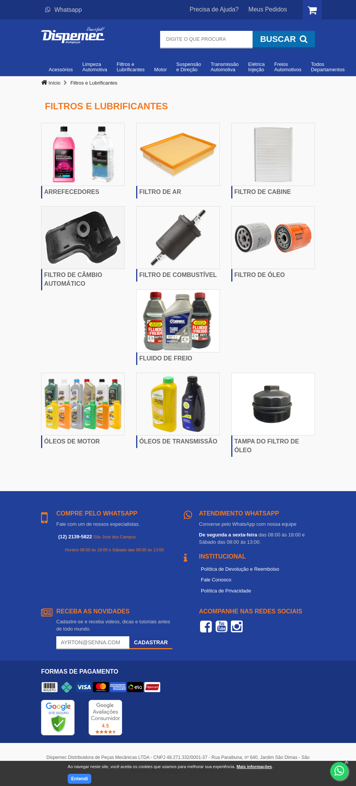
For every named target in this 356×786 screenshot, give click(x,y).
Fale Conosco (216, 580)
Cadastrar (151, 642)
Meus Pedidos (267, 9)
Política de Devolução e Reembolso (240, 569)
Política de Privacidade (226, 591)
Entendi (79, 778)
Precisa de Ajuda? (214, 9)
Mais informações (254, 766)
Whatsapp (63, 9)
